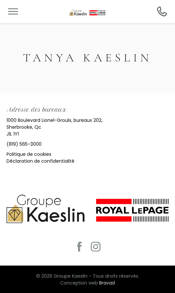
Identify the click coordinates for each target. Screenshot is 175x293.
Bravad (107, 283)
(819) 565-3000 (24, 144)
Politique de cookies (29, 154)
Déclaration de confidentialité (40, 161)
